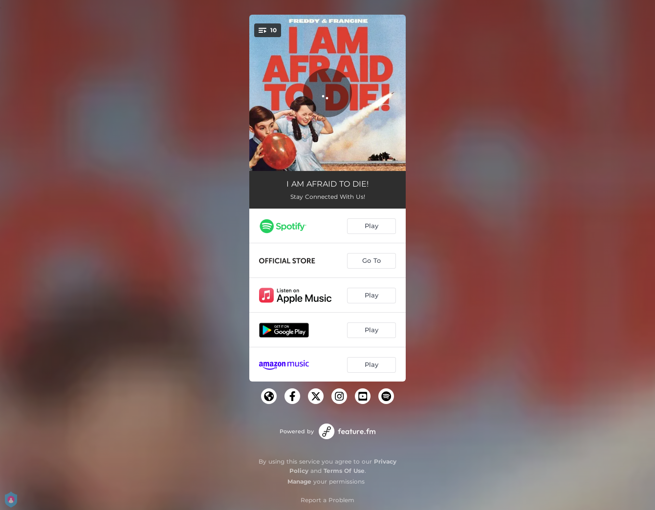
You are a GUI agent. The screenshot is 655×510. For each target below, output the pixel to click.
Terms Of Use (344, 470)
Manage (299, 481)
